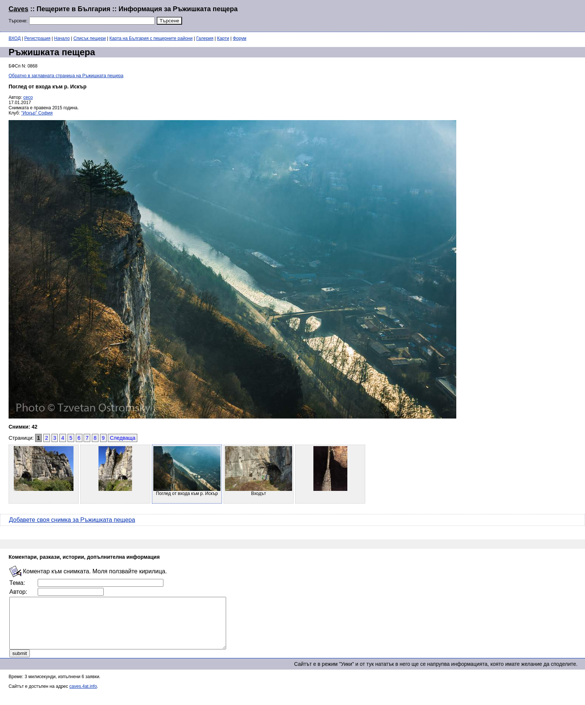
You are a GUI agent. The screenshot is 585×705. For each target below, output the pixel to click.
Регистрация (37, 38)
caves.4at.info (83, 696)
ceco (28, 97)
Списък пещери (89, 38)
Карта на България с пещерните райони (151, 38)
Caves (18, 9)
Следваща (122, 438)
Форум (239, 38)
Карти (223, 38)
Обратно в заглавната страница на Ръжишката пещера (66, 75)
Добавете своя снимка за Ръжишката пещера (72, 520)
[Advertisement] (485, 15)
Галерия (204, 38)
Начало (62, 38)
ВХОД (15, 38)
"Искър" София (37, 113)
